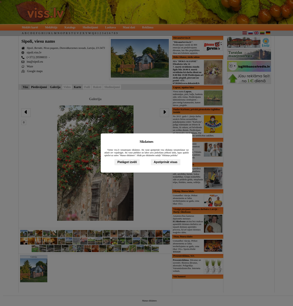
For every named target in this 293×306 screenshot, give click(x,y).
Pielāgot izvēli (127, 162)
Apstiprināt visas (165, 162)
